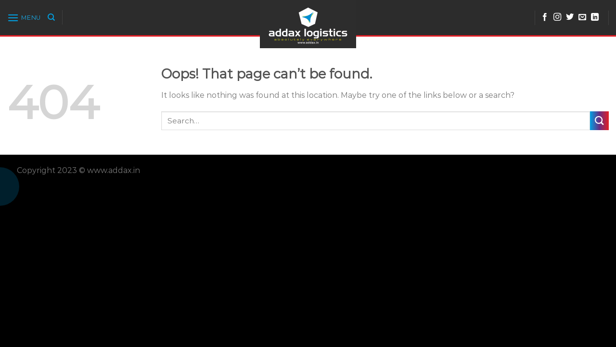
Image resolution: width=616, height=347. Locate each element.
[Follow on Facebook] (545, 17)
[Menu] (24, 17)
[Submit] (599, 120)
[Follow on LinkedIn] (595, 17)
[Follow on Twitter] (570, 17)
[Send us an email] (582, 17)
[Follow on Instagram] (557, 17)
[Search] (51, 17)
